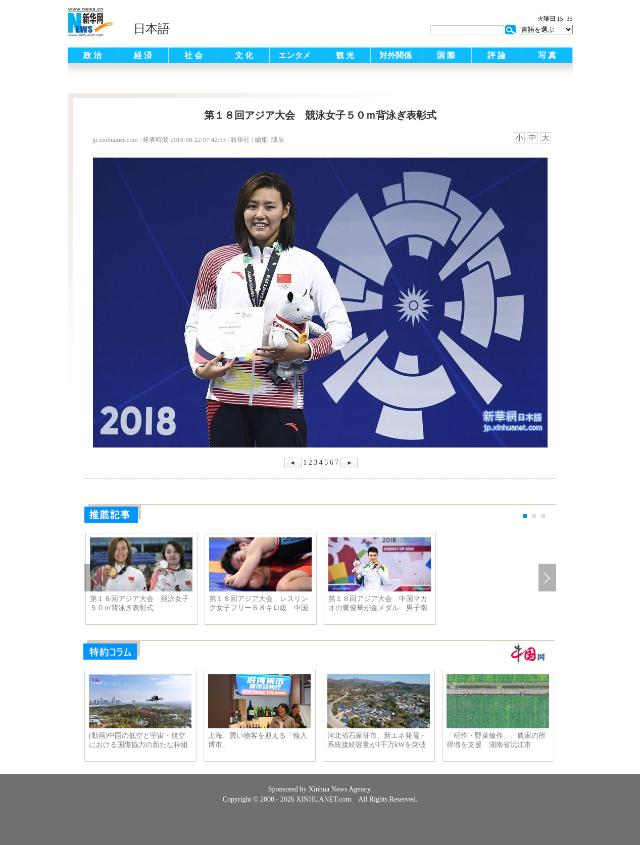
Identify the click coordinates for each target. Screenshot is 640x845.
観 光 (345, 55)
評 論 (496, 55)
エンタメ (294, 55)
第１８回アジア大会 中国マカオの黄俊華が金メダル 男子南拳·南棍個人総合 (377, 603)
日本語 (151, 28)
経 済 (143, 55)
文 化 (244, 55)
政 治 (92, 55)
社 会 (193, 55)
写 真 (547, 55)
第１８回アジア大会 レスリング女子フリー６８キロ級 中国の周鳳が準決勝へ (258, 603)
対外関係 (395, 55)
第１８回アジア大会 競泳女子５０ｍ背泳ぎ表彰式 (139, 603)
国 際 (446, 55)
